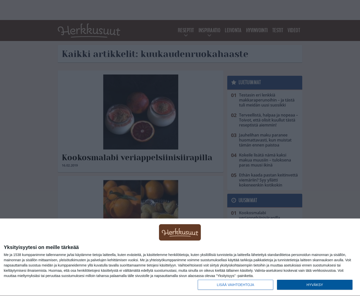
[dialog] (180, 257)
